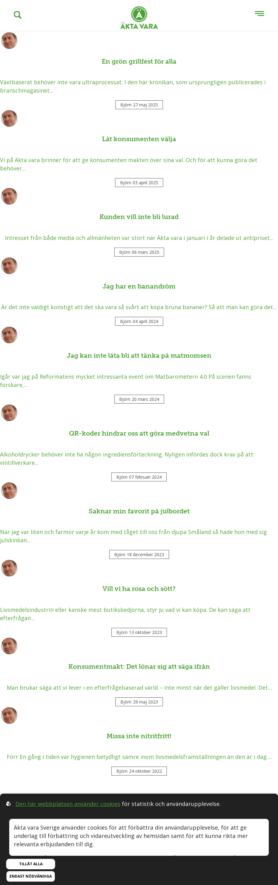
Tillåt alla (30, 864)
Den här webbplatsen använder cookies (67, 803)
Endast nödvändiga (31, 876)
